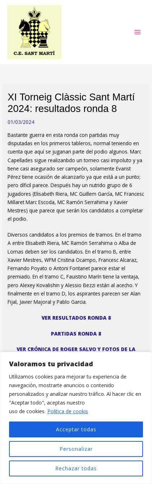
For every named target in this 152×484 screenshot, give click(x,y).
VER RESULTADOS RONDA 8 (76, 317)
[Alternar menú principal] (138, 32)
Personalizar (76, 448)
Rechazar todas (76, 468)
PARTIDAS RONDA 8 (76, 333)
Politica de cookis (67, 411)
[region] (76, 418)
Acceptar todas (76, 429)
